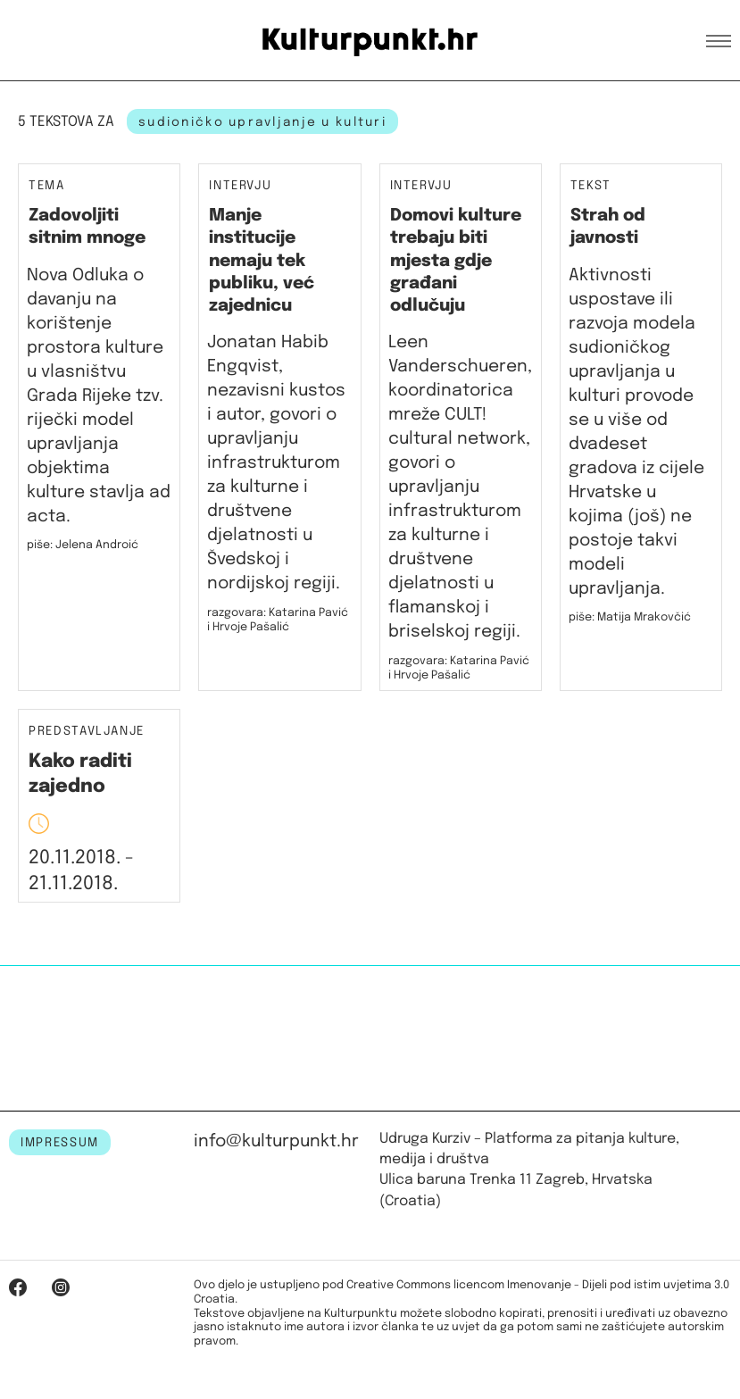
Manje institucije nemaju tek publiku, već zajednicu (261, 260)
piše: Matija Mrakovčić (630, 617)
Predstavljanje (87, 731)
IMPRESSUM (60, 1143)
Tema (47, 186)
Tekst (590, 186)
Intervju (240, 186)
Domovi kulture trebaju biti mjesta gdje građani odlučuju (455, 260)
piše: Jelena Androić (82, 545)
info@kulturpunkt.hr (276, 1141)
